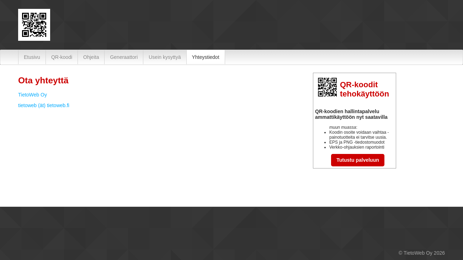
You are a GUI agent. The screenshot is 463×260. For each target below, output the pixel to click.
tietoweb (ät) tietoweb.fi (43, 105)
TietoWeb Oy (32, 95)
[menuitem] (32, 57)
